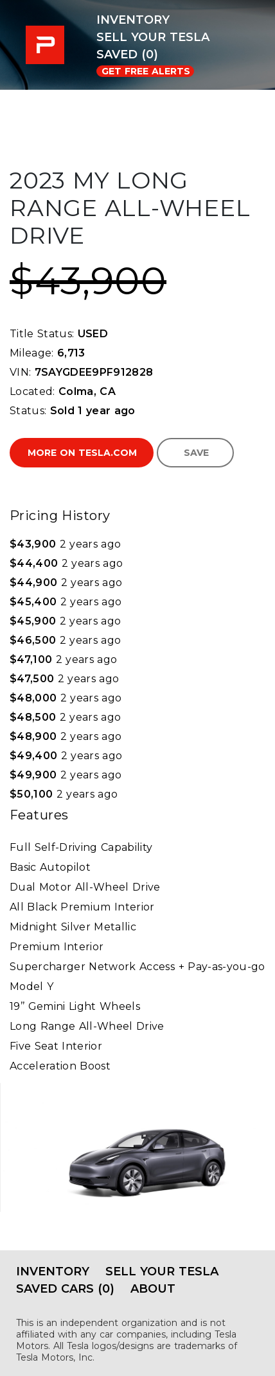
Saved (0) (127, 54)
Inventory (133, 20)
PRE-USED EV (48, 45)
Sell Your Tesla (152, 37)
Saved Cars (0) (65, 1289)
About (152, 1289)
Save (196, 452)
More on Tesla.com (82, 452)
